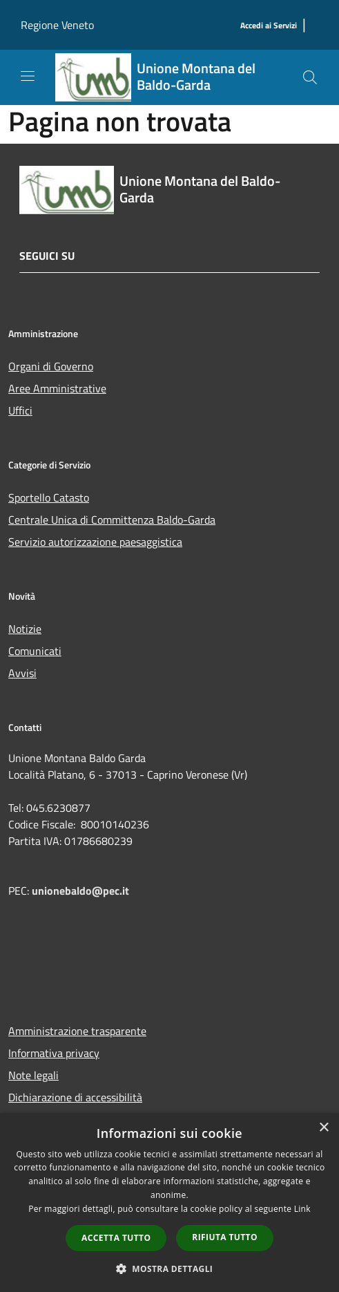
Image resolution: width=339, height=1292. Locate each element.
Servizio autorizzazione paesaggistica (95, 541)
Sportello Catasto (48, 497)
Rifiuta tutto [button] (225, 1237)
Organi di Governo (50, 366)
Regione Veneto (57, 25)
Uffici (20, 410)
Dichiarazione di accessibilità (75, 1097)
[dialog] (169, 1202)
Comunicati (34, 651)
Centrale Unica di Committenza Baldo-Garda (111, 519)
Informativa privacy (53, 1053)
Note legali (33, 1075)
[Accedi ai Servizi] (268, 25)
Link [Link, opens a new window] (302, 1209)
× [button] (323, 1128)
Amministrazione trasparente (77, 1031)
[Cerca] (310, 77)
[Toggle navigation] (27, 76)
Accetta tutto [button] (116, 1238)
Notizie (24, 628)
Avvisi (22, 673)
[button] (169, 1268)
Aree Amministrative (57, 388)
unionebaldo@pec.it (82, 890)
